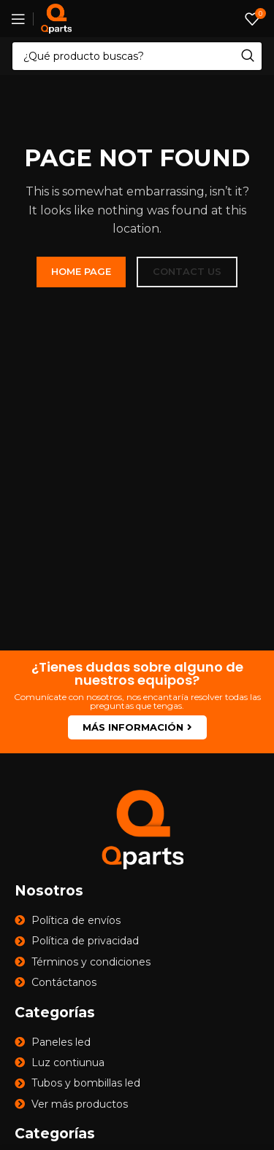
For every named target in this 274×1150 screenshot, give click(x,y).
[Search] (137, 56)
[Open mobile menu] (18, 19)
